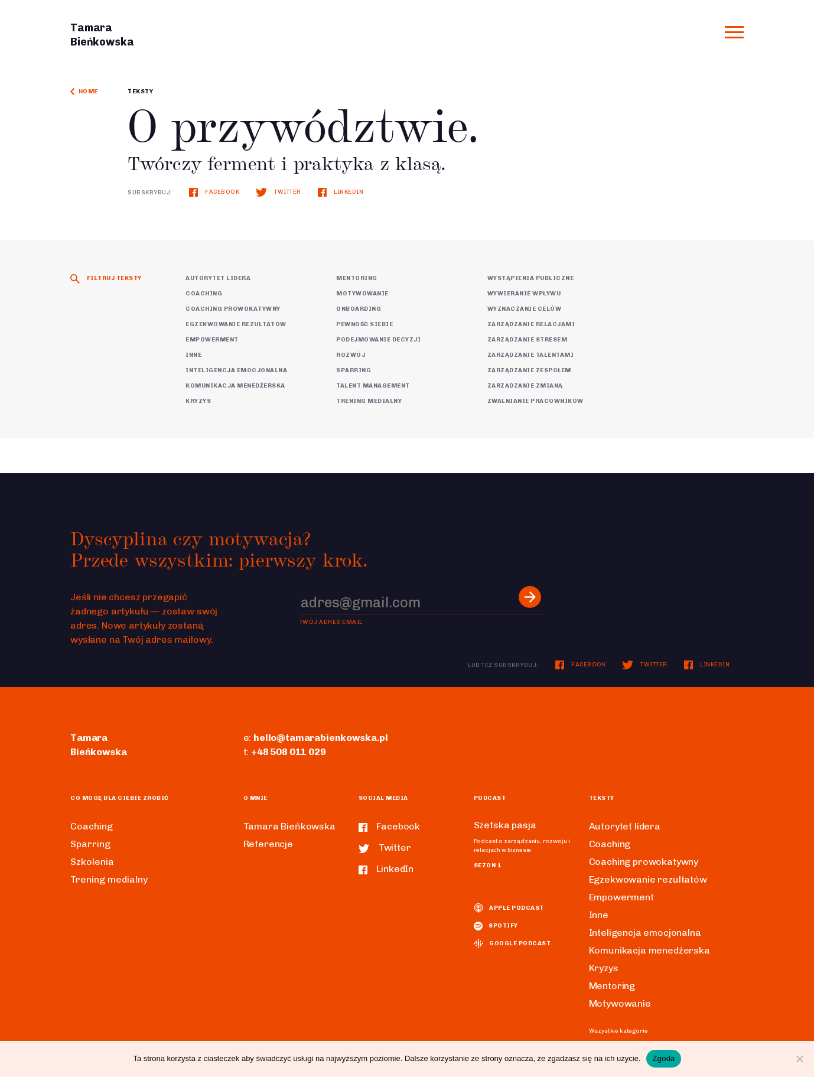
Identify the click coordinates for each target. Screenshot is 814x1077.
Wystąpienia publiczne (530, 278)
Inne (193, 355)
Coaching (203, 293)
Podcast (490, 798)
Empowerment (212, 339)
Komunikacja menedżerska (235, 385)
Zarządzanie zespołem (529, 370)
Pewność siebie (364, 324)
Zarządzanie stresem (527, 339)
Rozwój (350, 355)
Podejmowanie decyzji (378, 339)
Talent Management (373, 385)
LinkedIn (341, 192)
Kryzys (198, 401)
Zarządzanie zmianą (525, 385)
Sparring (353, 370)
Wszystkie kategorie (618, 1030)
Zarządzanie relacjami (531, 324)
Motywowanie (362, 293)
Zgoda (663, 1058)
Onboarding (358, 309)
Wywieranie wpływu (524, 293)
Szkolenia (92, 861)
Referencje (268, 844)
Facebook (214, 192)
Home (84, 91)
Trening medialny (369, 401)
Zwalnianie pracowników (535, 401)
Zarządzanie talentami (530, 355)
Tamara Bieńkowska (289, 826)
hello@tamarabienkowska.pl (320, 737)
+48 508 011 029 (288, 751)
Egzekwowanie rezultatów (235, 324)
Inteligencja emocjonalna (236, 370)
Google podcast (512, 943)
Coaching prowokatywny (233, 309)
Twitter (278, 192)
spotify (496, 925)
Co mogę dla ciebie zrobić (119, 798)
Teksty (140, 91)
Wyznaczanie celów (524, 309)
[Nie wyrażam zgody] (799, 1059)
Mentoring (356, 278)
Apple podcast (509, 908)
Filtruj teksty (106, 278)
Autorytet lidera (217, 278)
